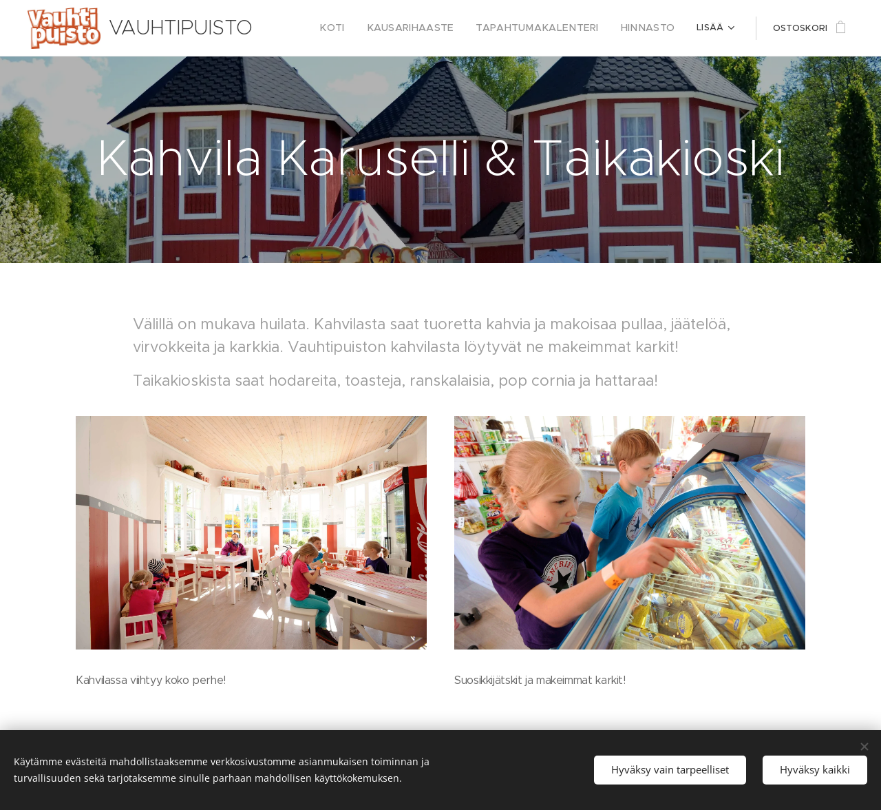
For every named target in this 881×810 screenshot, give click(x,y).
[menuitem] (362, 28)
